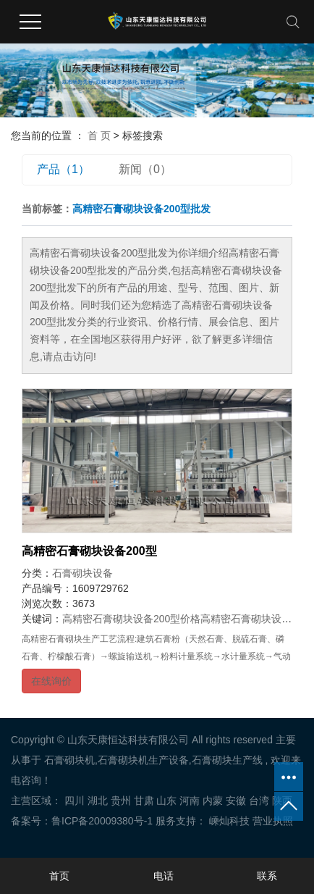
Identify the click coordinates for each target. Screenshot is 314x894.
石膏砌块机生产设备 (143, 760)
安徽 (236, 800)
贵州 (121, 800)
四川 (74, 800)
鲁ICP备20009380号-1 (102, 821)
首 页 (99, 135)
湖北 (98, 800)
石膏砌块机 (69, 760)
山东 (166, 800)
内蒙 (213, 800)
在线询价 (51, 681)
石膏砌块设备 (82, 573)
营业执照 (273, 821)
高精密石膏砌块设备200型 (89, 551)
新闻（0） (145, 169)
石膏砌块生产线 (227, 760)
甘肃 (144, 800)
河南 (189, 800)
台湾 (259, 800)
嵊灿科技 (228, 821)
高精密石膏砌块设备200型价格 (131, 618)
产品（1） (63, 169)
